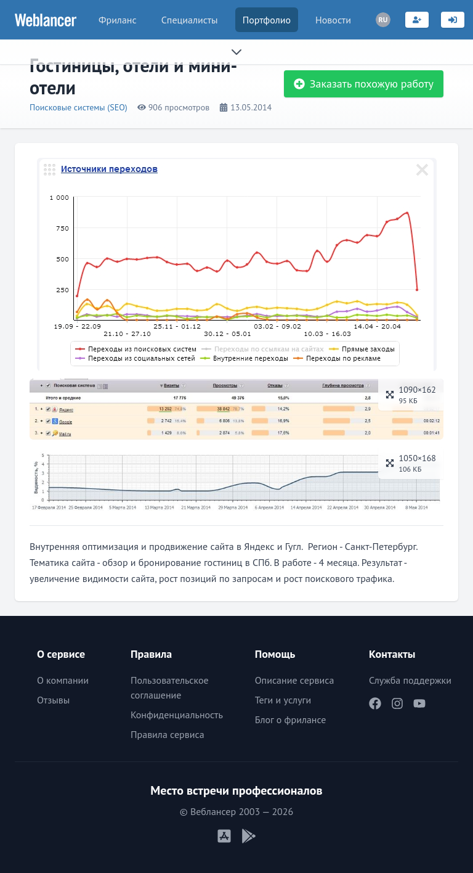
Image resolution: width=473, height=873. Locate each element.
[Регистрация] (417, 20)
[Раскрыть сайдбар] (236, 51)
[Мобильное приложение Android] (248, 836)
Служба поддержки (410, 680)
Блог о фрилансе (290, 719)
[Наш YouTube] (419, 703)
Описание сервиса (294, 680)
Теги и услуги (283, 700)
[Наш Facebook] (375, 703)
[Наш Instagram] (397, 703)
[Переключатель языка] (383, 20)
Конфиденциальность (177, 714)
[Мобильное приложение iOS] (224, 836)
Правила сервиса (167, 734)
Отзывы (53, 700)
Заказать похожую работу (364, 83)
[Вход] (452, 20)
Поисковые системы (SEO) (78, 107)
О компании (63, 680)
